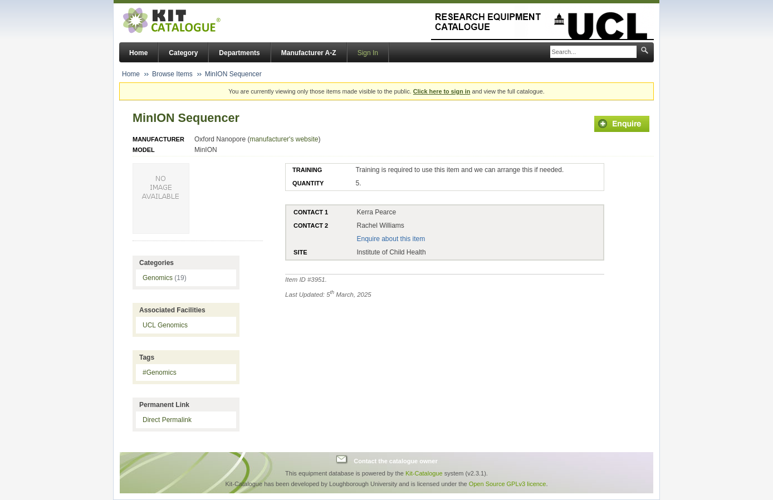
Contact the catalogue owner (395, 461)
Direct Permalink (167, 420)
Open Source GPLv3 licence (507, 484)
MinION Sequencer (233, 74)
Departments (239, 53)
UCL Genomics (165, 325)
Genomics (165, 278)
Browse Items (172, 74)
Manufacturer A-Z (308, 53)
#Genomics (160, 372)
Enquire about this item (390, 239)
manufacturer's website (283, 139)
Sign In (368, 53)
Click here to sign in (442, 91)
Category (183, 53)
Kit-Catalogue (424, 473)
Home (138, 53)
